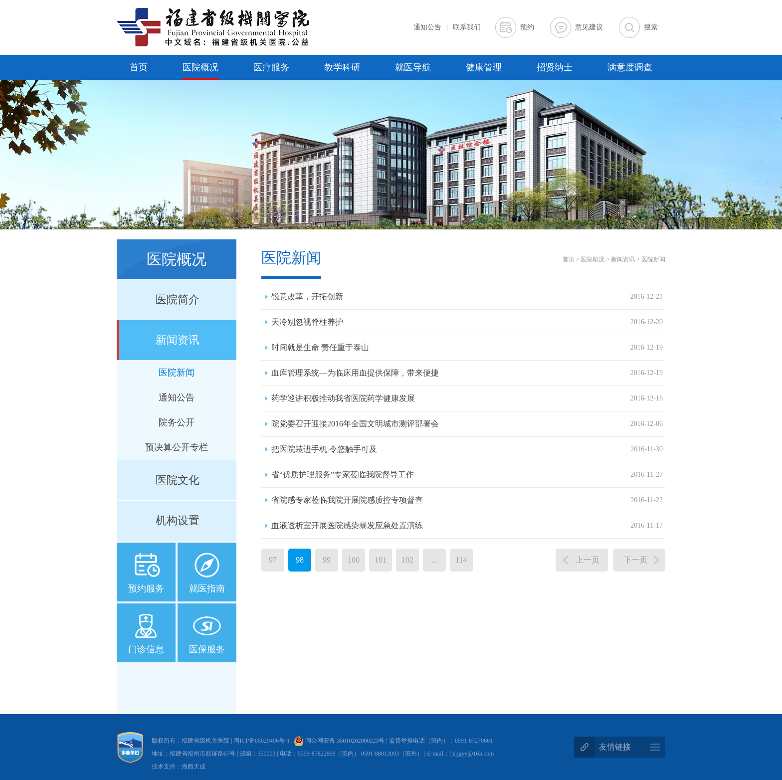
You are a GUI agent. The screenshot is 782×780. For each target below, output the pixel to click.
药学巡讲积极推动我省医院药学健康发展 (467, 398)
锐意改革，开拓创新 (467, 297)
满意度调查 (629, 67)
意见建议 (589, 27)
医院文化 (177, 480)
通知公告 (427, 27)
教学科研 (342, 67)
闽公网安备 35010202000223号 (339, 740)
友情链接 (615, 747)
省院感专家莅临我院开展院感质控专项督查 (467, 500)
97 (273, 560)
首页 (139, 67)
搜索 (651, 27)
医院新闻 (177, 373)
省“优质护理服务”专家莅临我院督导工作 (467, 475)
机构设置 (177, 520)
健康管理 (484, 67)
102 (407, 560)
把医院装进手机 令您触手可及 (467, 449)
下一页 (636, 560)
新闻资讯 (177, 340)
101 (381, 560)
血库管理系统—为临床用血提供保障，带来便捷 (467, 373)
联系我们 (467, 27)
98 (300, 560)
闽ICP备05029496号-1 (262, 740)
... (434, 560)
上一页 (587, 560)
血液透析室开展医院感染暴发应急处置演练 (467, 526)
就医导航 (413, 67)
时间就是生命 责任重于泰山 (467, 348)
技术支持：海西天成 (178, 766)
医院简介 (177, 299)
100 (354, 560)
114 (461, 560)
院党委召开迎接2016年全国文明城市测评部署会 (467, 424)
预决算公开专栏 (176, 447)
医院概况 (200, 67)
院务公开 (177, 422)
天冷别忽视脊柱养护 (467, 322)
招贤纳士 (555, 67)
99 (327, 560)
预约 (527, 27)
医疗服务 (271, 67)
